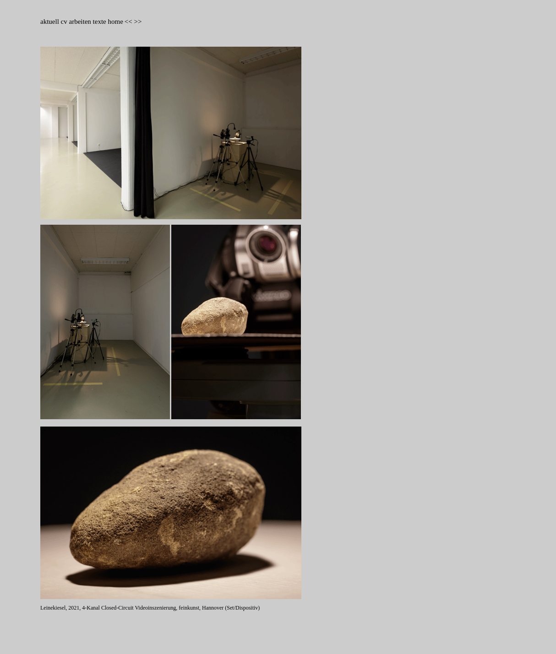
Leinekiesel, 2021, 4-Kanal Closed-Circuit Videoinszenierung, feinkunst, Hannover (132, 608)
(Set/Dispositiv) (242, 608)
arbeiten (80, 21)
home (115, 21)
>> (138, 21)
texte (99, 21)
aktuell (50, 21)
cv (65, 21)
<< (128, 21)
